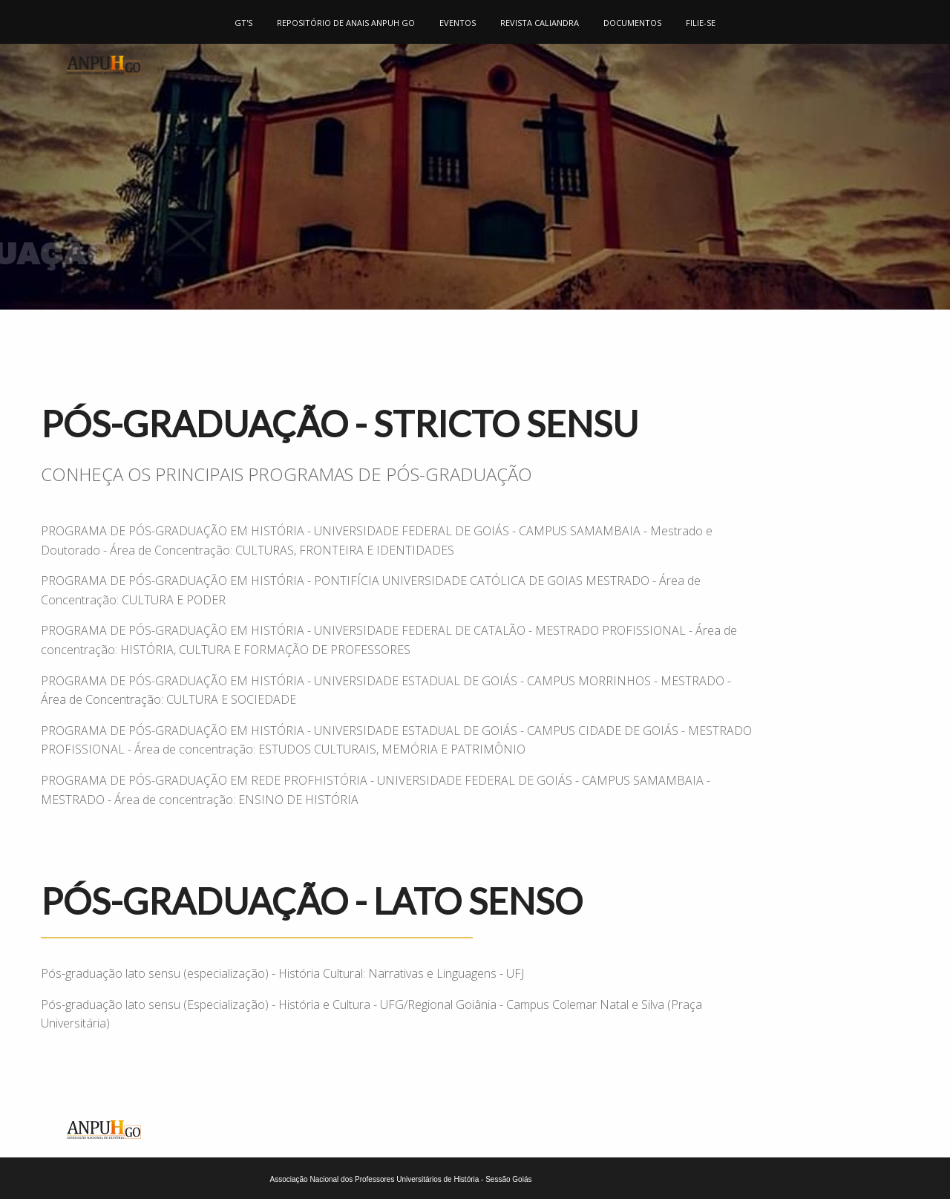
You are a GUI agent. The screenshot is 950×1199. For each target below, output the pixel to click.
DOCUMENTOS (632, 22)
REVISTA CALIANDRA (539, 22)
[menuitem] (244, 22)
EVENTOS (457, 22)
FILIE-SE (700, 22)
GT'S (243, 22)
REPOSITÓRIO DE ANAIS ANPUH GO (346, 22)
